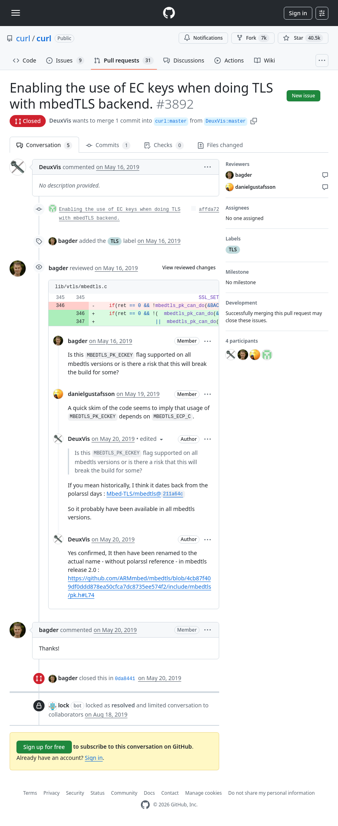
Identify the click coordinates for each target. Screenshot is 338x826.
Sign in (298, 13)
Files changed (220, 145)
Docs (149, 793)
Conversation (44, 145)
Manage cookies (203, 793)
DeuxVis (60, 120)
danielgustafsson (91, 394)
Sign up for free (44, 747)
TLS (115, 241)
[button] (253, 120)
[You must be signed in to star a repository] (303, 38)
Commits (108, 145)
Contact (170, 793)
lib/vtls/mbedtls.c (81, 287)
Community (124, 793)
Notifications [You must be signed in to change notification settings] (203, 37)
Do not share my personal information (271, 793)
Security (75, 793)
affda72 (209, 209)
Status (97, 793)
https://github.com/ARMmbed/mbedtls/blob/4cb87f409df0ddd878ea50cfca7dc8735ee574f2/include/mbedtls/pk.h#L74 (139, 586)
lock (63, 705)
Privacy (51, 793)
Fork (252, 38)
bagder (68, 240)
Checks (163, 145)
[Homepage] (169, 13)
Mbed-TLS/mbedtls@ (145, 493)
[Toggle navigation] (16, 13)
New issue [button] (303, 95)
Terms (30, 793)
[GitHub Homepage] (145, 805)
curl (23, 38)
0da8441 (125, 679)
